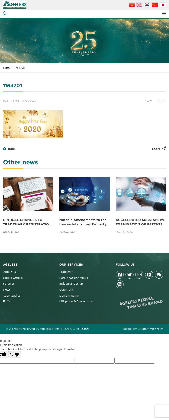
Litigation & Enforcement (77, 301)
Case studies (11, 295)
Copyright (66, 289)
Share (159, 148)
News (7, 289)
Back (9, 148)
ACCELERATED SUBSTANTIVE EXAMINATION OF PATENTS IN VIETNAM (140, 222)
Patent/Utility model (73, 277)
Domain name (69, 295)
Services (9, 283)
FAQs (7, 301)
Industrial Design (71, 283)
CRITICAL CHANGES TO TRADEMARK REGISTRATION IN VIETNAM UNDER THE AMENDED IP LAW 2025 (27, 222)
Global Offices (13, 277)
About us (9, 271)
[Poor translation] (14, 354)
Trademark (66, 271)
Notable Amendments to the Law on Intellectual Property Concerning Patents (82, 222)
